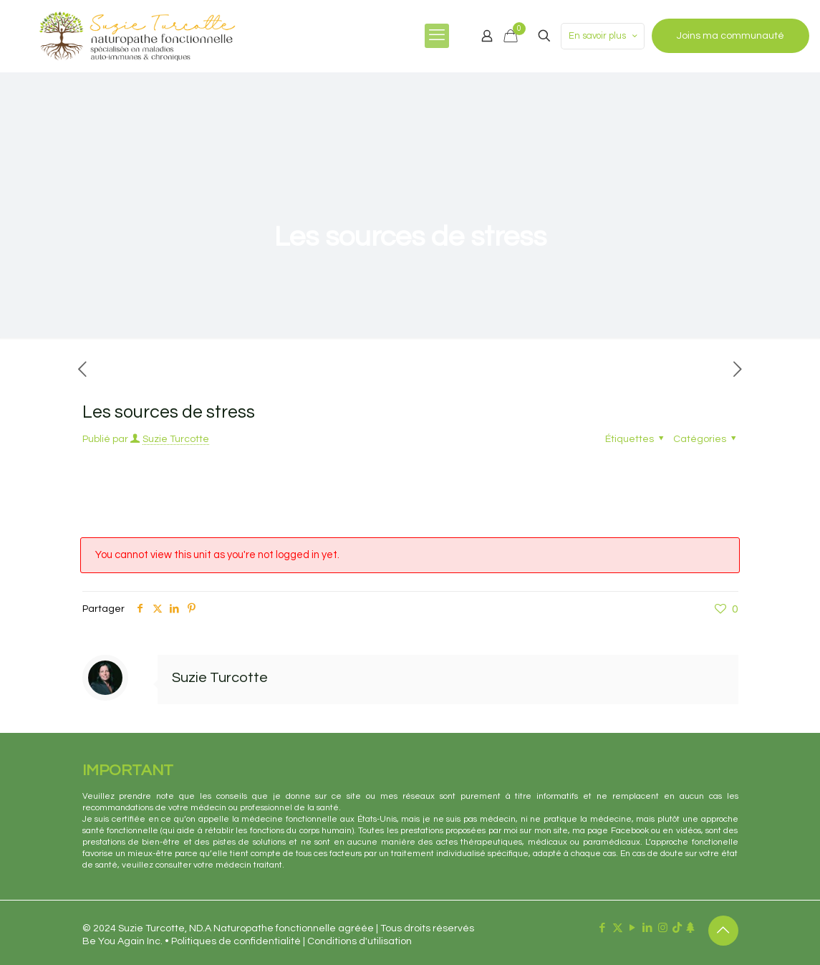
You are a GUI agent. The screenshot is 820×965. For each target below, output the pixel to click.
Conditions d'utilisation (359, 941)
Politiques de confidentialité (236, 941)
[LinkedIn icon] (647, 928)
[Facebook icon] (602, 928)
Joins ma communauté (730, 36)
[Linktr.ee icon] (690, 928)
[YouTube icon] (632, 928)
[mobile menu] (437, 36)
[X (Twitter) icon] (617, 928)
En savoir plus (604, 36)
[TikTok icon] (677, 928)
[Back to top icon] (723, 931)
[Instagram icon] (662, 928)
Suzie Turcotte (176, 439)
